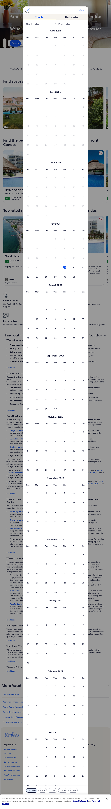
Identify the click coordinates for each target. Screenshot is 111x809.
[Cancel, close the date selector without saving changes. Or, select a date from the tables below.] (27, 10)
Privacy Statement (79, 801)
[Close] (107, 799)
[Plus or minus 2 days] (52, 790)
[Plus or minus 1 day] (42, 790)
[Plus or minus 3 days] (62, 790)
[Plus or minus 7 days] (73, 790)
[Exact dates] (31, 790)
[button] (55, 45)
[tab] (39, 17)
